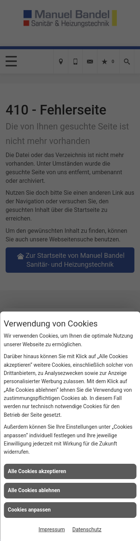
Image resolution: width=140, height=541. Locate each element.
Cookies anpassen (29, 510)
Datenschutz (87, 529)
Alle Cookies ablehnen (34, 490)
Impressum (51, 529)
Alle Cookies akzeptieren (37, 471)
